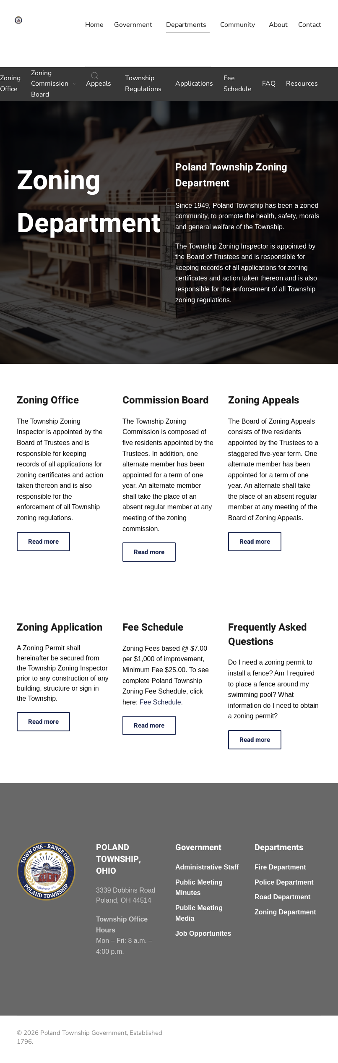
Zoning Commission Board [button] (53, 83)
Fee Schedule (238, 83)
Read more (43, 541)
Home (94, 24)
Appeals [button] (98, 83)
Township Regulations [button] (143, 83)
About (278, 24)
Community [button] (237, 24)
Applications (194, 83)
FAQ (269, 83)
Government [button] (133, 24)
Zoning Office (10, 83)
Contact (309, 24)
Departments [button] (186, 24)
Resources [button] (302, 83)
